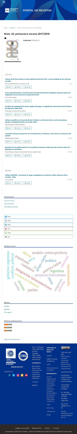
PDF (9, 87)
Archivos (12, 28)
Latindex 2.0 (51, 411)
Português (8, 312)
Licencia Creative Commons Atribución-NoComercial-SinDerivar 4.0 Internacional (66, 362)
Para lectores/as (9, 200)
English (6, 306)
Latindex (35, 382)
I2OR (48, 364)
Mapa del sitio (37, 428)
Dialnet (49, 356)
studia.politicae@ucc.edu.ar (67, 415)
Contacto (56, 428)
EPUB (28, 87)
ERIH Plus (50, 408)
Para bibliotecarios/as (11, 207)
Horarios (47, 428)
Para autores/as (9, 204)
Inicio (5, 28)
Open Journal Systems (12, 339)
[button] (38, 216)
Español (7, 309)
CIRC (48, 405)
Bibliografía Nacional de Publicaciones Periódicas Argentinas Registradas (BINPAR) (37, 372)
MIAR (49, 415)
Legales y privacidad (22, 428)
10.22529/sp (40, 347)
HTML (19, 87)
